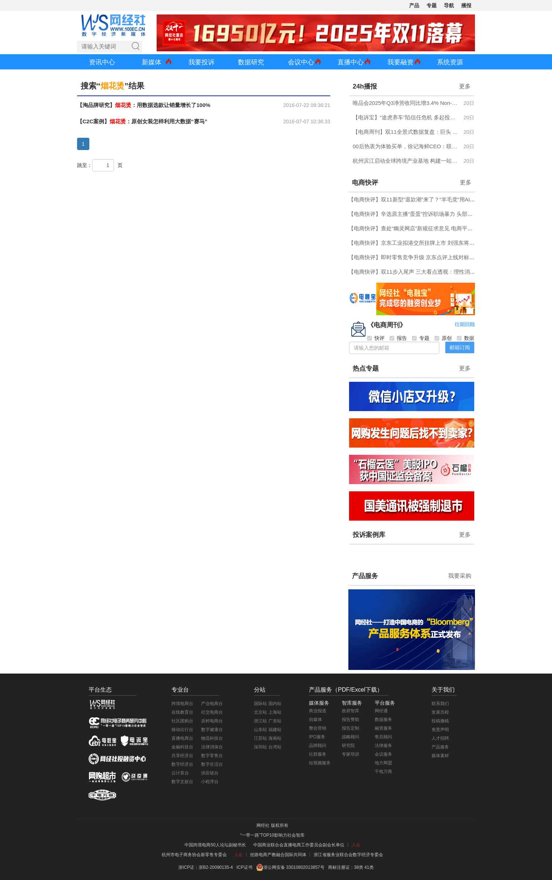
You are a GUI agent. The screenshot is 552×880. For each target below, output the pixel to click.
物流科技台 (212, 738)
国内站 (274, 703)
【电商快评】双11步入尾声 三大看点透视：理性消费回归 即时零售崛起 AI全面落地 (448, 272)
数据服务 (383, 719)
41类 (368, 867)
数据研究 (251, 62)
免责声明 (440, 729)
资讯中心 (102, 62)
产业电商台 (212, 703)
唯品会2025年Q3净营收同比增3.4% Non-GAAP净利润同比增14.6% (406, 103)
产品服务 (365, 576)
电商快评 (365, 182)
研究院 (348, 745)
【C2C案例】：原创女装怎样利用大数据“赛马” (142, 121)
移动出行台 (182, 729)
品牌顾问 (317, 745)
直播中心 (350, 62)
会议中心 (301, 62)
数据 (465, 338)
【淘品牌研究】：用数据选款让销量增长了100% (143, 105)
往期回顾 (465, 324)
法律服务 (383, 745)
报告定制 (350, 728)
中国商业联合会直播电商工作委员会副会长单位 (298, 844)
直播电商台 (182, 738)
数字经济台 (182, 764)
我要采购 (459, 576)
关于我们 (443, 690)
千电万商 (383, 771)
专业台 (180, 690)
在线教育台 (182, 712)
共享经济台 (182, 755)
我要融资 (400, 62)
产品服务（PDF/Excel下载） (346, 690)
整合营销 (317, 728)
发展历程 (440, 712)
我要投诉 (201, 62)
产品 (414, 5)
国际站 (260, 703)
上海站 (274, 712)
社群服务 (317, 754)
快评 (376, 338)
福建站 (274, 729)
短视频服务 (320, 762)
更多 (465, 86)
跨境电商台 (182, 703)
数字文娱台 (182, 781)
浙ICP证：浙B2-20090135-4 (205, 867)
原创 (443, 338)
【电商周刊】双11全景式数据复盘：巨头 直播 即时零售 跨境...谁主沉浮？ (406, 132)
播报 (466, 5)
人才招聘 (440, 738)
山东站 (260, 729)
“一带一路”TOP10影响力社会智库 (272, 835)
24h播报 (365, 86)
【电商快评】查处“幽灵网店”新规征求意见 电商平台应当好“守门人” (428, 228)
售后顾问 (383, 736)
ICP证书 (244, 867)
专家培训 (350, 754)
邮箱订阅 (460, 347)
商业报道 (317, 710)
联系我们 (440, 703)
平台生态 (100, 690)
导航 (449, 5)
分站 (260, 690)
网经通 (381, 710)
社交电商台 (212, 712)
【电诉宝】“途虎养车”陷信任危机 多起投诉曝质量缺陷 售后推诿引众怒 (406, 117)
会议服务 (383, 754)
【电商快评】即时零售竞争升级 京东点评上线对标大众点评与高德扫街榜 (435, 257)
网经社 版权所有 (272, 825)
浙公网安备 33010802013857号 (293, 867)
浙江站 (260, 720)
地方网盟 (383, 762)
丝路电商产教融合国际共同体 (278, 854)
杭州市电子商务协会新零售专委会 (194, 854)
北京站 (260, 712)
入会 (356, 844)
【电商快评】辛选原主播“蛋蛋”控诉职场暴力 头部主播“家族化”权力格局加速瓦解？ (447, 214)
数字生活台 (212, 764)
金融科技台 (182, 746)
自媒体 (315, 719)
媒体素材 (440, 755)
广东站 (274, 720)
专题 (431, 5)
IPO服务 (317, 736)
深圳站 (260, 746)
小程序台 (209, 781)
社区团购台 (182, 720)
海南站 (274, 738)
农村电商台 (212, 720)
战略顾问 (350, 736)
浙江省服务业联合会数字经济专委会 (348, 854)
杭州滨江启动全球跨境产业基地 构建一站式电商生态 (406, 161)
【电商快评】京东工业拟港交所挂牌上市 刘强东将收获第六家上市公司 (433, 243)
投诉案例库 (369, 534)
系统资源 (450, 62)
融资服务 (383, 728)
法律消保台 (212, 746)
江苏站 (260, 738)
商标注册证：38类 (346, 867)
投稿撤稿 (440, 720)
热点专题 (366, 368)
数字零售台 (212, 755)
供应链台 (209, 773)
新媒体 (151, 62)
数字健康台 (212, 729)
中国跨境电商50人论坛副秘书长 (215, 844)
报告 (398, 338)
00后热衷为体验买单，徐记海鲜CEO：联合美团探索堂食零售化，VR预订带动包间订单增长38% (406, 146)
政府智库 (350, 710)
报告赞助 (350, 719)
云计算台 (180, 773)
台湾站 (274, 746)
